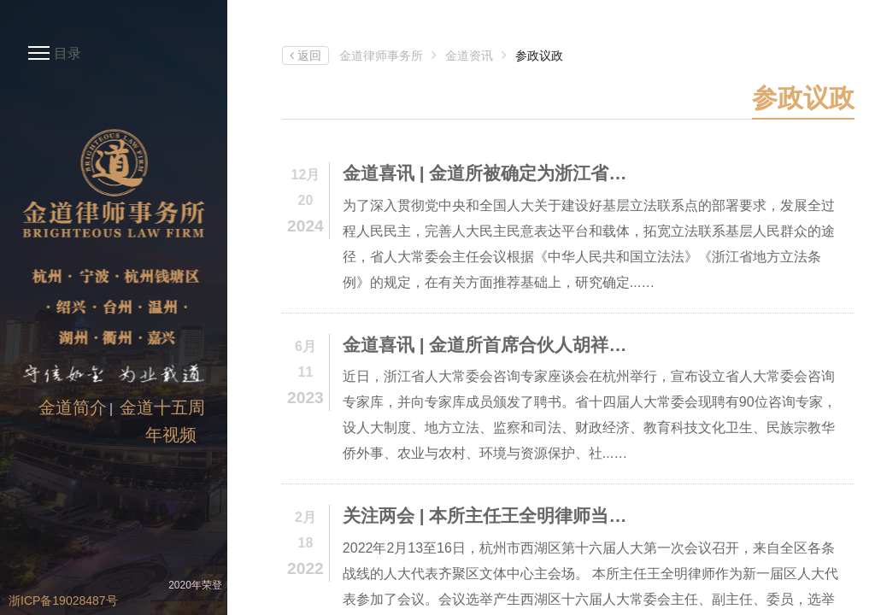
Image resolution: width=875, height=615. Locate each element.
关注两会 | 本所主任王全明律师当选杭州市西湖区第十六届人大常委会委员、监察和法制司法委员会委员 (492, 515)
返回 (305, 55)
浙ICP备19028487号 (63, 600)
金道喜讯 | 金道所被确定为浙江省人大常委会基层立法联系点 (492, 173)
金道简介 (72, 407)
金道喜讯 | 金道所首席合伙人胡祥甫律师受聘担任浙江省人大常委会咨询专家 (492, 344)
